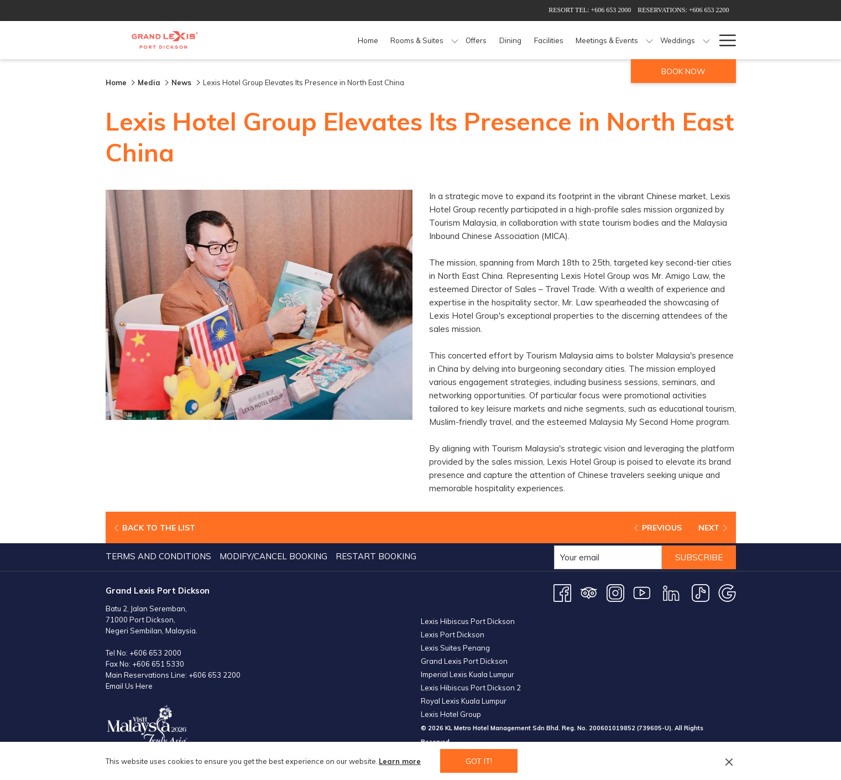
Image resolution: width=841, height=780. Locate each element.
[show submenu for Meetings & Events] (649, 40)
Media (149, 82)
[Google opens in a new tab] (727, 592)
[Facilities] (548, 40)
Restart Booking (376, 556)
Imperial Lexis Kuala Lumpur (467, 674)
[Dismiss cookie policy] (729, 761)
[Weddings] (678, 40)
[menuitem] (160, 556)
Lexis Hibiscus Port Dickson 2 (471, 687)
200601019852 (612, 728)
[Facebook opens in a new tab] (562, 592)
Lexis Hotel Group (451, 714)
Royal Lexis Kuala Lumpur (463, 700)
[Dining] (510, 40)
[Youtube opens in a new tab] (642, 592)
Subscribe (699, 557)
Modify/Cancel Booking (273, 556)
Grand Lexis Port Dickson (464, 661)
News (182, 82)
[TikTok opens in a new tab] (700, 592)
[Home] (367, 40)
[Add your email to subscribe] (608, 557)
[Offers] (476, 40)
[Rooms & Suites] (417, 40)
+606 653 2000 (155, 652)
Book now (683, 71)
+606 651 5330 (158, 663)
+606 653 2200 (215, 674)
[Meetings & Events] (607, 40)
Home (116, 82)
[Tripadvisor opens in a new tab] (589, 592)
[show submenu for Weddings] (706, 40)
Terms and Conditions (158, 556)
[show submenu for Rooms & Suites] (454, 40)
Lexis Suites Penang (455, 647)
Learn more (400, 761)
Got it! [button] (479, 761)
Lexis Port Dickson (452, 634)
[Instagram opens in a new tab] (615, 592)
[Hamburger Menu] (723, 40)
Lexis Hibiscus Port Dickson (468, 621)
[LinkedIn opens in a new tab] (671, 592)
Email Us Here (129, 686)
